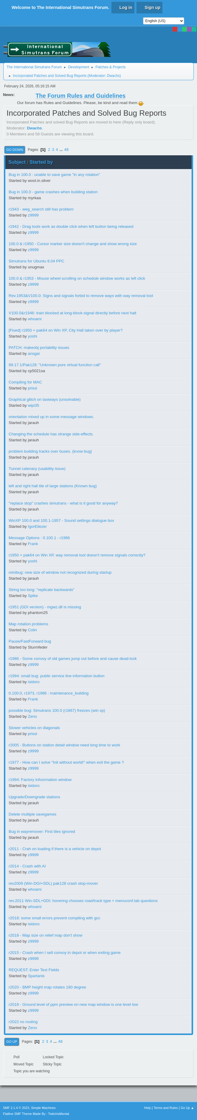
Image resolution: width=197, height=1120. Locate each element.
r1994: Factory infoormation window (40, 779)
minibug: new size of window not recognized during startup (60, 572)
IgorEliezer (37, 526)
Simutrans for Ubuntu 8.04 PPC (36, 261)
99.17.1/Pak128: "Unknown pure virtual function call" (55, 365)
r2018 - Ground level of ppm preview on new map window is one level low (73, 1004)
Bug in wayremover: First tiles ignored (42, 831)
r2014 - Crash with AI (27, 866)
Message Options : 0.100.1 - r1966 (39, 538)
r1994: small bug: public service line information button (57, 676)
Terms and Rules (166, 1108)
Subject (17, 162)
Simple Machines (43, 1108)
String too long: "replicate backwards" (42, 589)
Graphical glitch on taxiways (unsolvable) (45, 399)
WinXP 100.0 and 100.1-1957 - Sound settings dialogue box (61, 520)
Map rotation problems (28, 624)
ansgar (34, 353)
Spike (33, 595)
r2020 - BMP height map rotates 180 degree (47, 987)
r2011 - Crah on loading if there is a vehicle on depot (55, 849)
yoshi (32, 336)
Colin (32, 630)
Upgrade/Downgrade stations (34, 797)
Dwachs (113, 76)
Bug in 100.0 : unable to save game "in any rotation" (54, 174)
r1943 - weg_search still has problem (41, 209)
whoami (34, 319)
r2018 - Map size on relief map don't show (45, 935)
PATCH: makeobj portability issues (39, 347)
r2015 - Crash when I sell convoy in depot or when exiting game (65, 952)
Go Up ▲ (187, 1108)
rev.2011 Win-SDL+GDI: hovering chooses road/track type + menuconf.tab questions (83, 900)
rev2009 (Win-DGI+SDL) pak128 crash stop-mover (53, 883)
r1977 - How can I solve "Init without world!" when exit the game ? (66, 762)
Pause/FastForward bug (30, 641)
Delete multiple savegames (32, 814)
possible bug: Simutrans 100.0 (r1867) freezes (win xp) (57, 710)
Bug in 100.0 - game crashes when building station (53, 192)
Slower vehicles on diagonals (34, 727)
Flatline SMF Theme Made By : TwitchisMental (36, 1114)
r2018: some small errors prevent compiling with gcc (54, 918)
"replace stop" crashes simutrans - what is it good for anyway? (63, 503)
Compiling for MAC (25, 382)
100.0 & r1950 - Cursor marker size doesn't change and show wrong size (73, 244)
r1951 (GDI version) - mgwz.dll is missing (45, 607)
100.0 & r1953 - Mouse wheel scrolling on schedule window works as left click (77, 278)
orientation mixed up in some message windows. (51, 416)
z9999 (33, 215)
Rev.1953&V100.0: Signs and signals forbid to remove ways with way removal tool (81, 295)
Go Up (11, 1041)
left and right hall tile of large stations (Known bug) (53, 486)
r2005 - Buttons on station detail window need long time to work (64, 745)
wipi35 (33, 405)
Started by (41, 162)
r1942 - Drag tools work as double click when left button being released (71, 226)
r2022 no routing (23, 1022)
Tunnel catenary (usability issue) (37, 468)
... (61, 149)
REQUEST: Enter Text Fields (34, 970)
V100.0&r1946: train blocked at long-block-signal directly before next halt (72, 313)
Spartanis (36, 976)
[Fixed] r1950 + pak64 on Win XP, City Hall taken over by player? (65, 330)
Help (147, 1108)
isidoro (33, 682)
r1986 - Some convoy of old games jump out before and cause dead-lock (73, 658)
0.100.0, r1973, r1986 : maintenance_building (49, 693)
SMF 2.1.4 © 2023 (16, 1108)
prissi (32, 388)
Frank (33, 544)
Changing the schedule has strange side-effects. (51, 434)
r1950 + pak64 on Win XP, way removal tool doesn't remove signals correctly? (77, 555)
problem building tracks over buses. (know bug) (50, 451)
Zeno (32, 716)
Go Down (14, 149)
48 (66, 149)
